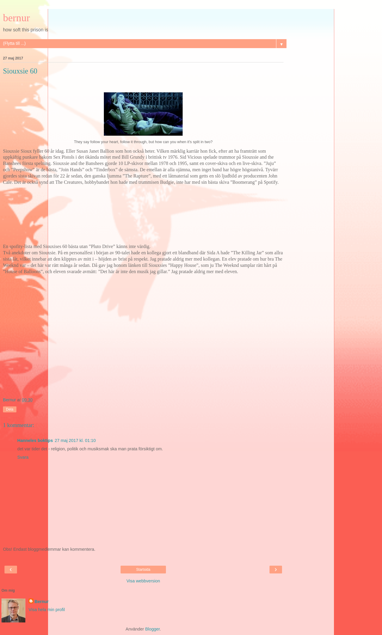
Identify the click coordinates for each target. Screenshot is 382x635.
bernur (16, 17)
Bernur (42, 601)
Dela (9, 409)
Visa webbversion (143, 581)
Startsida (143, 569)
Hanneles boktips (35, 440)
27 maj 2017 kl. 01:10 (75, 440)
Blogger (152, 629)
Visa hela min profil (47, 609)
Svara (23, 457)
